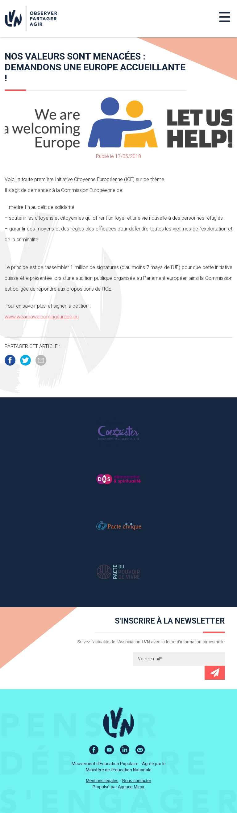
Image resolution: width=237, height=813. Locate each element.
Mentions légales (102, 780)
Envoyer (215, 673)
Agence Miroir (131, 786)
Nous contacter (136, 780)
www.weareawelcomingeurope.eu (42, 317)
